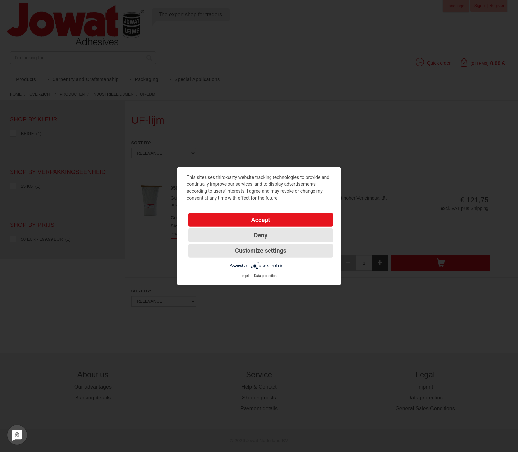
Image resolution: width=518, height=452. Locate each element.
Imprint (246, 275)
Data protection (265, 275)
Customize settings (260, 250)
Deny (261, 234)
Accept (260, 219)
